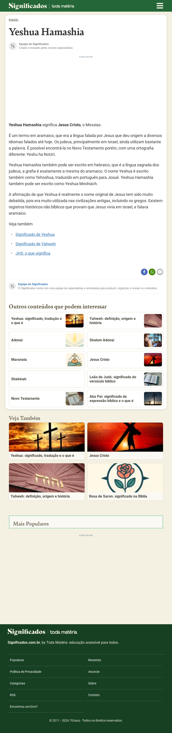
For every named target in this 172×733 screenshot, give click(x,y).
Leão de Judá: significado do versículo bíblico (126, 379)
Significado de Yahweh (35, 243)
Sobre (92, 683)
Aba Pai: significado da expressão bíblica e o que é (126, 398)
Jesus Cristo (126, 359)
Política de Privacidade (25, 671)
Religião (13, 19)
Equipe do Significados (33, 284)
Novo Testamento (47, 398)
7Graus (75, 720)
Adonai (47, 340)
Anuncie (93, 671)
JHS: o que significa (32, 253)
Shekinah (18, 379)
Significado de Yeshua (35, 234)
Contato (94, 695)
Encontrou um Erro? (24, 706)
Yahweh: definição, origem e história (126, 320)
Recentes (94, 660)
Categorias (17, 683)
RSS (12, 695)
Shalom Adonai (126, 340)
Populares (17, 660)
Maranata (47, 359)
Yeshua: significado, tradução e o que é (47, 320)
